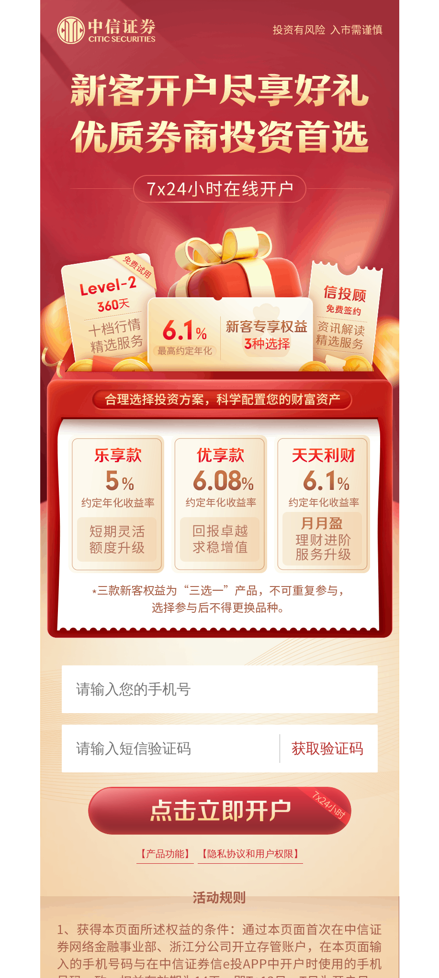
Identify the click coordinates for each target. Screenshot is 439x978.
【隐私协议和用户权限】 (250, 853)
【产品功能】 (165, 853)
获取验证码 (327, 748)
